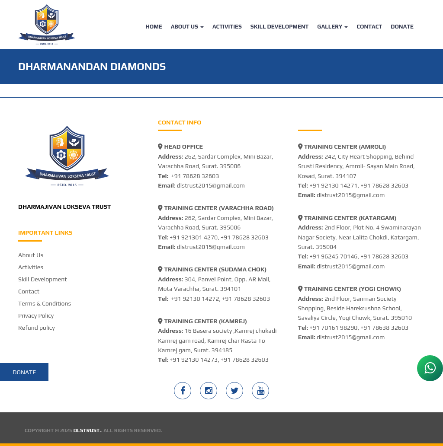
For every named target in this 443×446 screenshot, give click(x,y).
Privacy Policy (36, 315)
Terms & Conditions (44, 303)
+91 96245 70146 (334, 256)
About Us (187, 26)
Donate (402, 26)
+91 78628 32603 (195, 175)
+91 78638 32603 (384, 327)
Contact (369, 26)
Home (153, 26)
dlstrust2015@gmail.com (211, 185)
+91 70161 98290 (334, 327)
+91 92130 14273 (194, 359)
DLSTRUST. (87, 430)
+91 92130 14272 (195, 298)
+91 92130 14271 (334, 185)
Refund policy (36, 327)
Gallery (332, 26)
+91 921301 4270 (194, 237)
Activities (227, 26)
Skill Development (279, 26)
